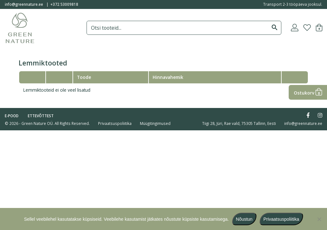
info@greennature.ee (24, 4)
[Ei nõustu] (319, 219)
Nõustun (244, 219)
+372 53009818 (64, 4)
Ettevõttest (41, 115)
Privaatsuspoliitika (115, 123)
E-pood (12, 115)
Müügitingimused (155, 123)
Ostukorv (308, 93)
